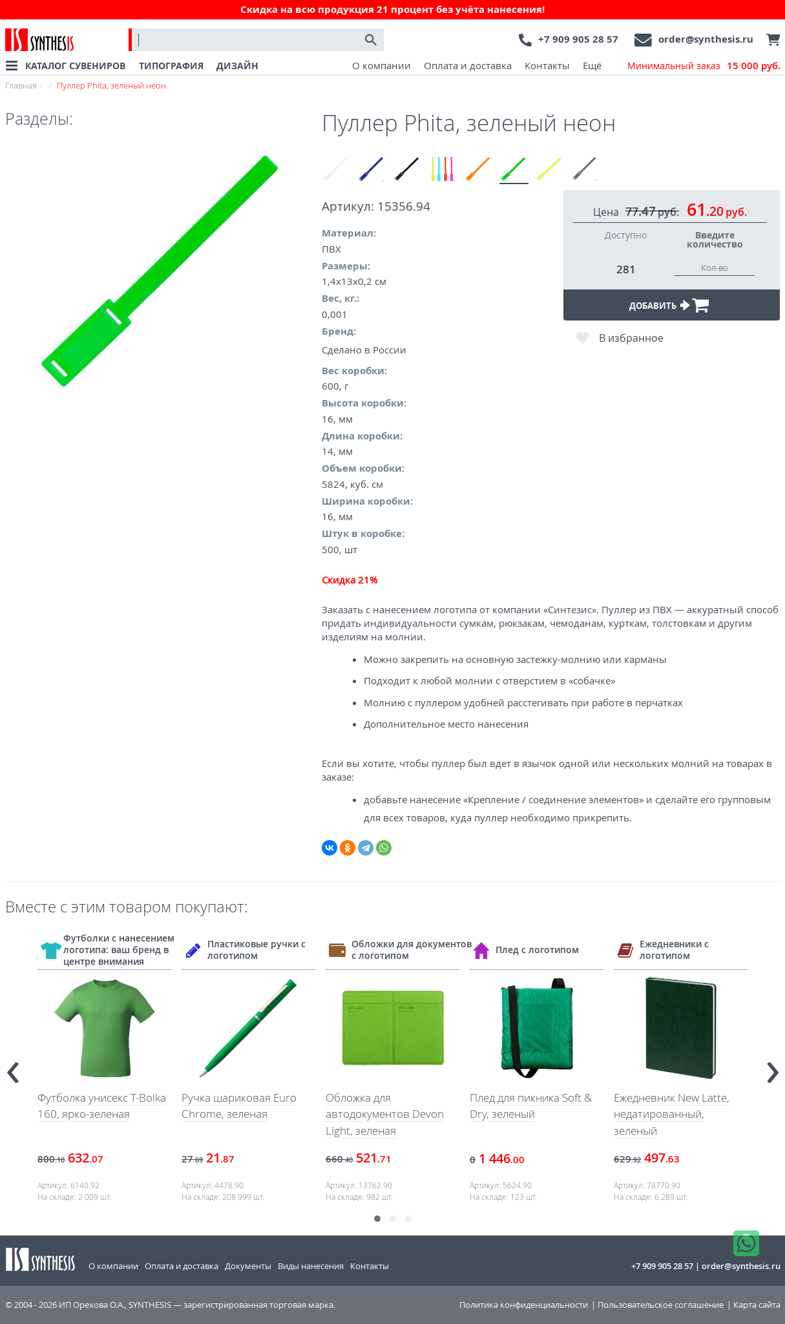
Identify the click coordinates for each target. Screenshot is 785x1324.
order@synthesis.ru (705, 39)
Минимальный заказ (703, 66)
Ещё (592, 65)
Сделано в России (364, 349)
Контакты (547, 65)
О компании (381, 65)
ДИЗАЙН (237, 65)
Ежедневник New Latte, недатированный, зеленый (671, 1114)
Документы (248, 1266)
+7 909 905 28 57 (578, 39)
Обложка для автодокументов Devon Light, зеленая (385, 1114)
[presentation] (13, 1067)
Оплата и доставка (468, 65)
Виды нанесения (311, 1266)
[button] (377, 1218)
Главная (21, 85)
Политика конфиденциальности (523, 1305)
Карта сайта (756, 1305)
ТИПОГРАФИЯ (171, 65)
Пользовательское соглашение (661, 1305)
